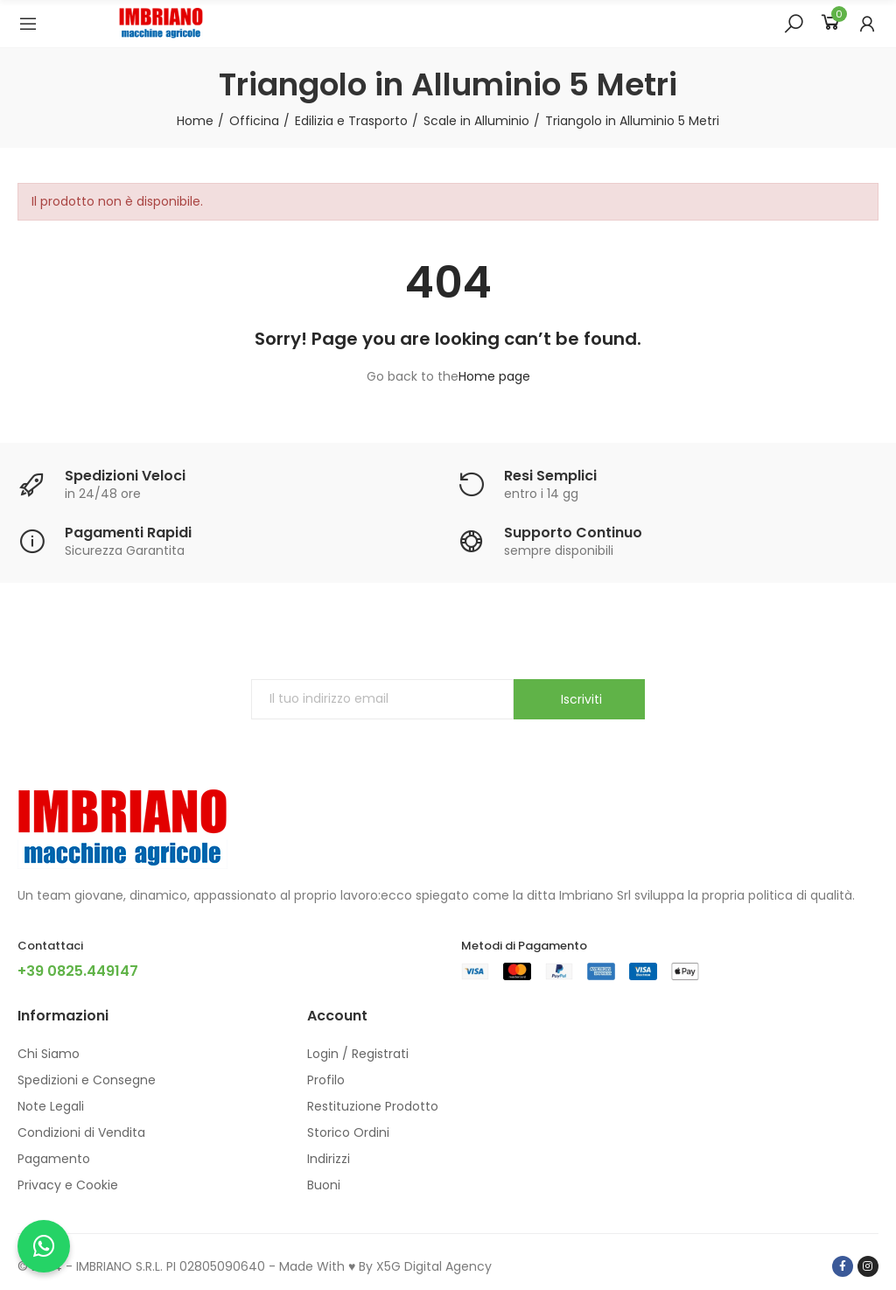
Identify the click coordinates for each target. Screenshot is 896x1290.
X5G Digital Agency (434, 1266)
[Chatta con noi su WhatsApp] (44, 1246)
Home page (494, 376)
